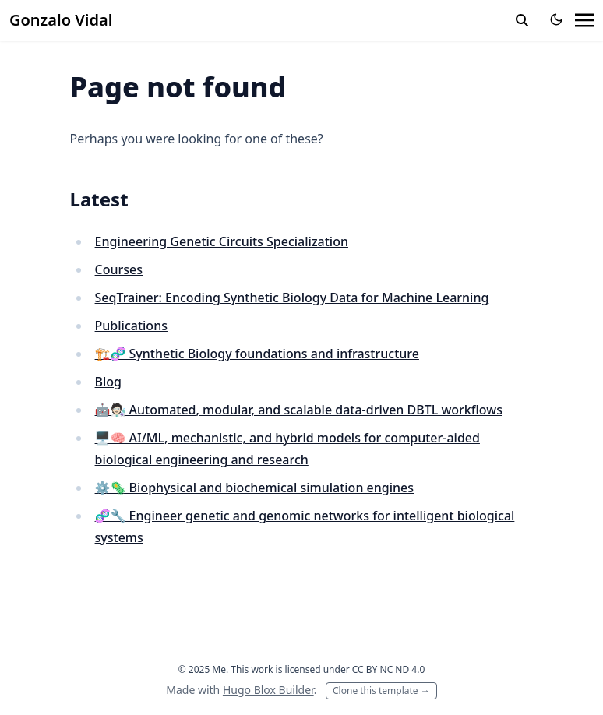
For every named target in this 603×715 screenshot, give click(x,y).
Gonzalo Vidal (60, 19)
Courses (119, 269)
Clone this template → (381, 690)
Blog (108, 381)
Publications (131, 325)
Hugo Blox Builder (268, 689)
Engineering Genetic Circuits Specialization (221, 241)
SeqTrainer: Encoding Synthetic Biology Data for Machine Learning (292, 297)
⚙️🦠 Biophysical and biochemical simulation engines (254, 487)
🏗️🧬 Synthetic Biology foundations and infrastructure (257, 353)
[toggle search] (522, 20)
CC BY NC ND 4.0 (388, 669)
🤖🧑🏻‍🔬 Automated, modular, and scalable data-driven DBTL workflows (299, 409)
